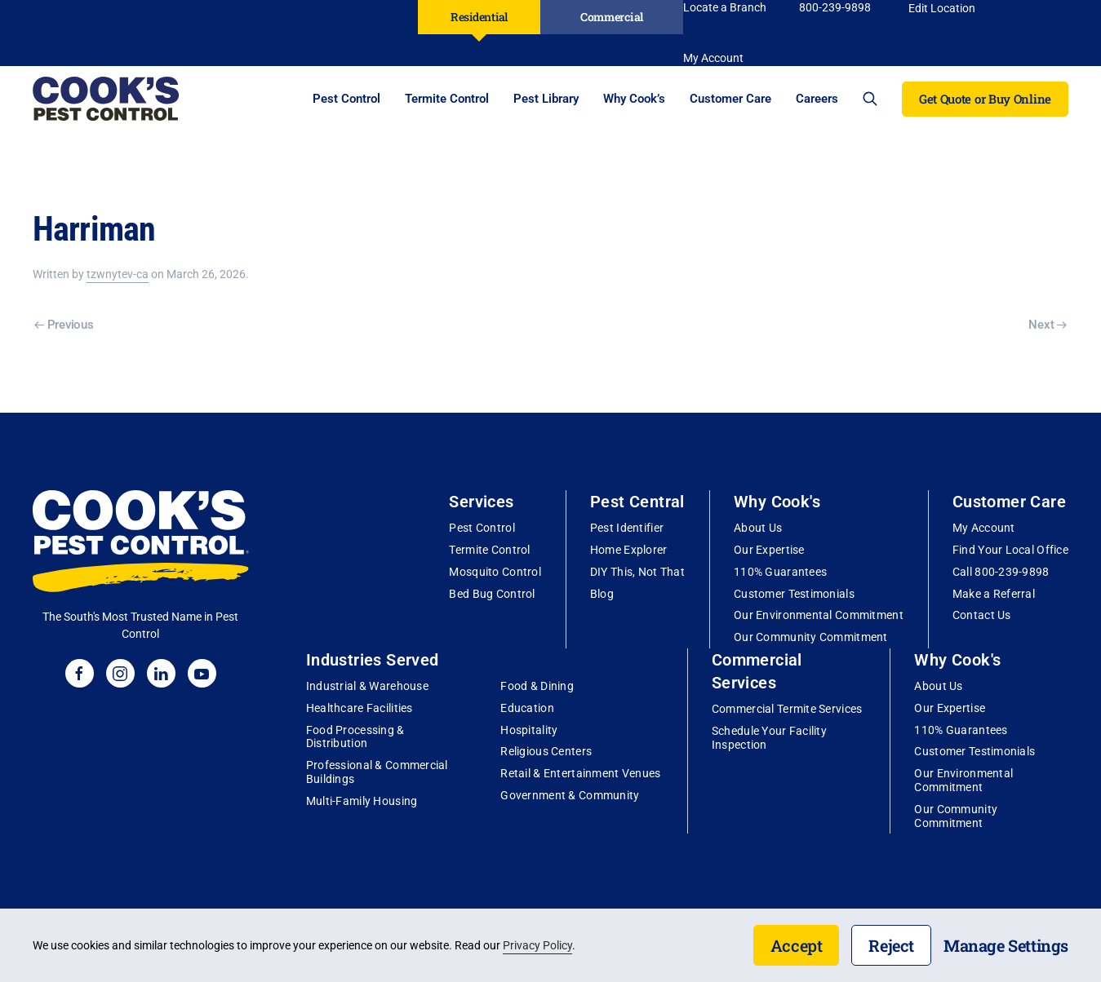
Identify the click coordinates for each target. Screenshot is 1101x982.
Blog (602, 593)
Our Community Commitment (811, 637)
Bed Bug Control (492, 593)
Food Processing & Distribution (355, 736)
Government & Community (569, 795)
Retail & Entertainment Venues (580, 773)
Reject (891, 945)
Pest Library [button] (546, 98)
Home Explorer (629, 549)
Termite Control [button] (447, 98)
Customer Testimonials (794, 593)
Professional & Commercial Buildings (377, 772)
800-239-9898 (835, 7)
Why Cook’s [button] (634, 98)
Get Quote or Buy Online (985, 99)
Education (527, 707)
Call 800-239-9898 (1001, 571)
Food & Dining (537, 685)
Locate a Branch (724, 7)
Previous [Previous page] (63, 324)
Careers (817, 98)
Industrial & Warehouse (367, 685)
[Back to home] (106, 98)
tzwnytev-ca (118, 274)
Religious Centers (546, 751)
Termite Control (489, 549)
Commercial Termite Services (787, 708)
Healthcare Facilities (359, 707)
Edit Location (941, 8)
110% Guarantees (780, 571)
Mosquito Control (494, 571)
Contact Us (981, 614)
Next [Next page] (1047, 324)
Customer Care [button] (730, 98)
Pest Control (481, 527)
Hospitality (528, 729)
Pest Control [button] (346, 98)
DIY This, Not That (637, 571)
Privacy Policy (537, 945)
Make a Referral (993, 593)
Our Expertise (769, 549)
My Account (983, 527)
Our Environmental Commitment (818, 614)
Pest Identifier (627, 527)
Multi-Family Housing (362, 800)
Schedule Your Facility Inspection (769, 737)
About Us (758, 527)
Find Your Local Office (1010, 549)
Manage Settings (1005, 945)
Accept (796, 945)
